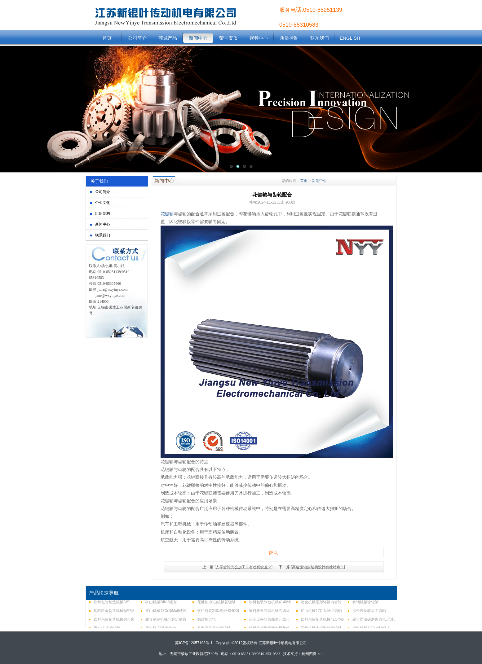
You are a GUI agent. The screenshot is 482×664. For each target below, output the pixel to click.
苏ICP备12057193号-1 (193, 643)
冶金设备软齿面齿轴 (369, 613)
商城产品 (167, 38)
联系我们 (319, 38)
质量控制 (289, 38)
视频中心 (259, 38)
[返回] (274, 552)
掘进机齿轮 (206, 621)
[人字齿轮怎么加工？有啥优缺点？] (243, 567)
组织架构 (102, 213)
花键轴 (167, 213)
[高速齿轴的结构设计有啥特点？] (318, 567)
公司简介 (137, 38)
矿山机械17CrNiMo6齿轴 (321, 613)
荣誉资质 (228, 38)
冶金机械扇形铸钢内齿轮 (321, 604)
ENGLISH (350, 38)
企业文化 (102, 202)
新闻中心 (198, 38)
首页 (107, 38)
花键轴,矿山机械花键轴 (216, 604)
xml (321, 654)
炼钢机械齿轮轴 (365, 604)
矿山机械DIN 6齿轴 (161, 604)
